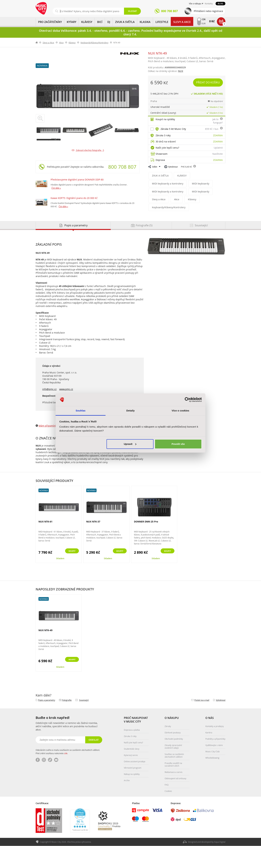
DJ (108, 22)
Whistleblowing (212, 758)
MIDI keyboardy (198, 183)
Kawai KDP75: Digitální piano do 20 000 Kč (74, 198)
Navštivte (217, 153)
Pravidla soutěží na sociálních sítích (173, 764)
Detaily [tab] (130, 410)
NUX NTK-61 (45, 521)
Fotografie (67, 700)
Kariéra (208, 732)
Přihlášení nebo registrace (208, 11)
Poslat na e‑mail (201, 700)
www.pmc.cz (66, 389)
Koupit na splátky (165, 119)
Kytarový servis (131, 755)
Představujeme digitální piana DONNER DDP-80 (77, 179)
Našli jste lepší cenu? (167, 147)
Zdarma (218, 135)
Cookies (168, 791)
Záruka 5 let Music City (173, 128)
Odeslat (93, 739)
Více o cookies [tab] (180, 410)
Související (84, 700)
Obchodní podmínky (174, 739)
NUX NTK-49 (45, 630)
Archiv (127, 780)
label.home (37, 42)
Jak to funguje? (217, 121)
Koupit (70, 551)
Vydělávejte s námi (214, 745)
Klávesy (72, 42)
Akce (61, 42)
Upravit (130, 444)
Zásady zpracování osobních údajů (173, 746)
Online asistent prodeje (134, 761)
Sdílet (154, 166)
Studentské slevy (131, 749)
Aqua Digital (219, 842)
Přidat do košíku (208, 82)
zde (65, 753)
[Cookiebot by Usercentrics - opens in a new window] (187, 399)
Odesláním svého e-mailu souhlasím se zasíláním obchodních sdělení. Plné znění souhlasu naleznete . (68, 752)
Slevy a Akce (182, 22)
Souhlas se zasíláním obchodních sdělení (174, 755)
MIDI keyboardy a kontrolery (166, 183)
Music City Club (212, 751)
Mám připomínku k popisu (53, 425)
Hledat (132, 11)
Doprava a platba (132, 730)
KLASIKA (145, 22)
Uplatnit (218, 147)
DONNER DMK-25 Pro (146, 521)
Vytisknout (173, 166)
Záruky (168, 726)
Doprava (160, 160)
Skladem (60, 558)
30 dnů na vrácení (166, 141)
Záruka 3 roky (163, 135)
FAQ (166, 785)
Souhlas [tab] (80, 410)
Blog (220, 3)
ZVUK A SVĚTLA (125, 22)
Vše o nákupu (195, 3)
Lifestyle (161, 22)
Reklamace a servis (173, 772)
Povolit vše (178, 444)
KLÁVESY (86, 22)
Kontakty (209, 3)
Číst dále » (56, 188)
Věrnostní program (132, 768)
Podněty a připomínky (215, 739)
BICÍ (99, 22)
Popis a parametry (46, 700)
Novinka (42, 65)
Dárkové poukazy (173, 732)
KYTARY (71, 22)
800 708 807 (122, 166)
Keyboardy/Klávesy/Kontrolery (94, 42)
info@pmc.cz (49, 389)
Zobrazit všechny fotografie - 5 (90, 150)
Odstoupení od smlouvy (175, 778)
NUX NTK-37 (93, 521)
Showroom (161, 153)
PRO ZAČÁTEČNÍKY (50, 22)
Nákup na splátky (132, 774)
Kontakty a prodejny (214, 726)
